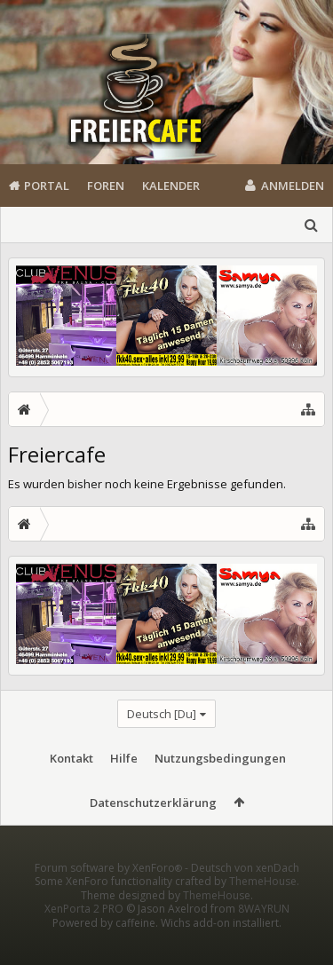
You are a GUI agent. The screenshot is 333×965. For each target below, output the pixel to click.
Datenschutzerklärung (153, 803)
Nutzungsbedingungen (220, 758)
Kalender (171, 186)
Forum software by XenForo (110, 896)
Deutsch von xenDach (245, 896)
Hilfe (124, 758)
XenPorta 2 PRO (83, 937)
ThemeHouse (263, 909)
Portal (46, 186)
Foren (105, 186)
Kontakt (71, 758)
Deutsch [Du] (161, 714)
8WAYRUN (263, 937)
